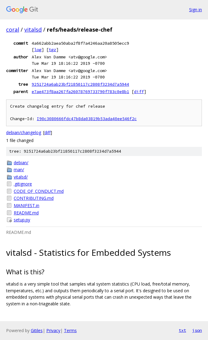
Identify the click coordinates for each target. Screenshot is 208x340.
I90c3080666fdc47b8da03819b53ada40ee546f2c (87, 118)
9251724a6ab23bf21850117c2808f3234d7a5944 (80, 84)
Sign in (195, 9)
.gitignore (23, 184)
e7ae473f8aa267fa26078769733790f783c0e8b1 (80, 91)
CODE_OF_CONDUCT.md (39, 191)
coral (12, 29)
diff (139, 91)
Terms (70, 330)
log (37, 49)
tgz (52, 49)
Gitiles (37, 330)
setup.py (22, 220)
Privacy (53, 330)
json (197, 330)
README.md (26, 213)
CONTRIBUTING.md (34, 198)
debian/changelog (23, 132)
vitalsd (33, 29)
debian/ (21, 162)
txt (182, 330)
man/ (19, 169)
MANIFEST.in (26, 205)
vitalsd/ (21, 177)
